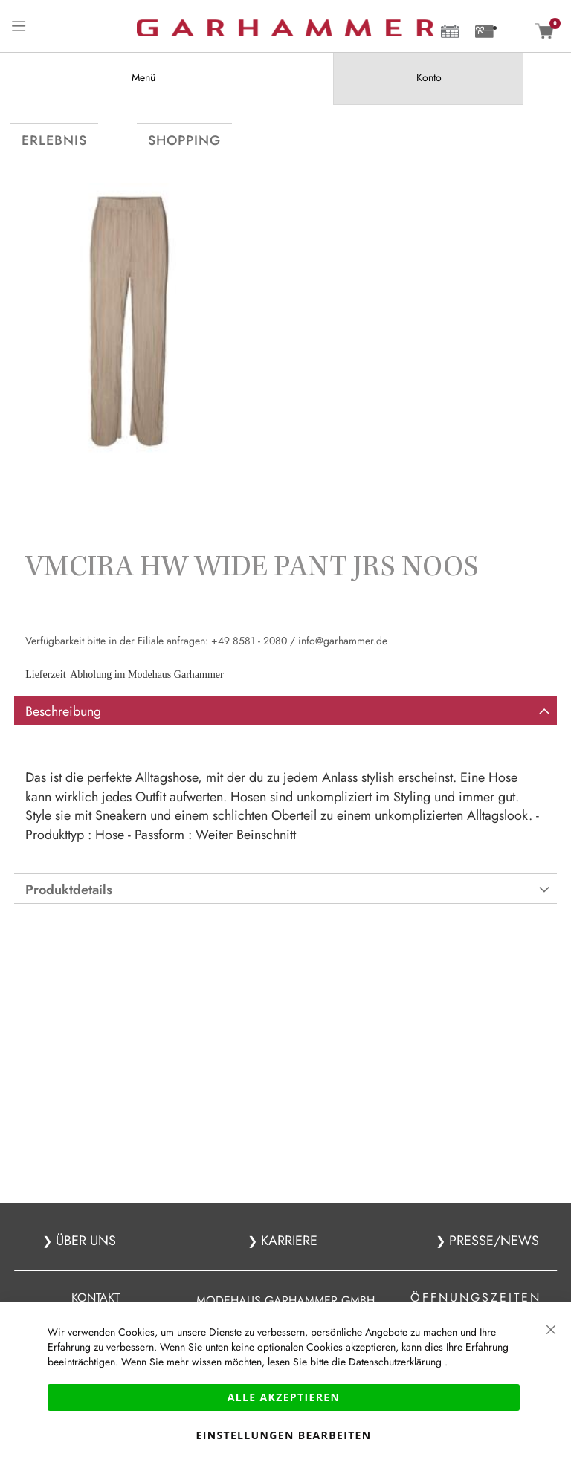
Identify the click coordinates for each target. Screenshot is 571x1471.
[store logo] (285, 28)
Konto (429, 77)
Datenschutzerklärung (397, 1361)
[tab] (143, 78)
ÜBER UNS (86, 1240)
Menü (143, 77)
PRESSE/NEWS (492, 1240)
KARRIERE (287, 1240)
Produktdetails (68, 916)
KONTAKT (95, 1297)
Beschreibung (63, 738)
